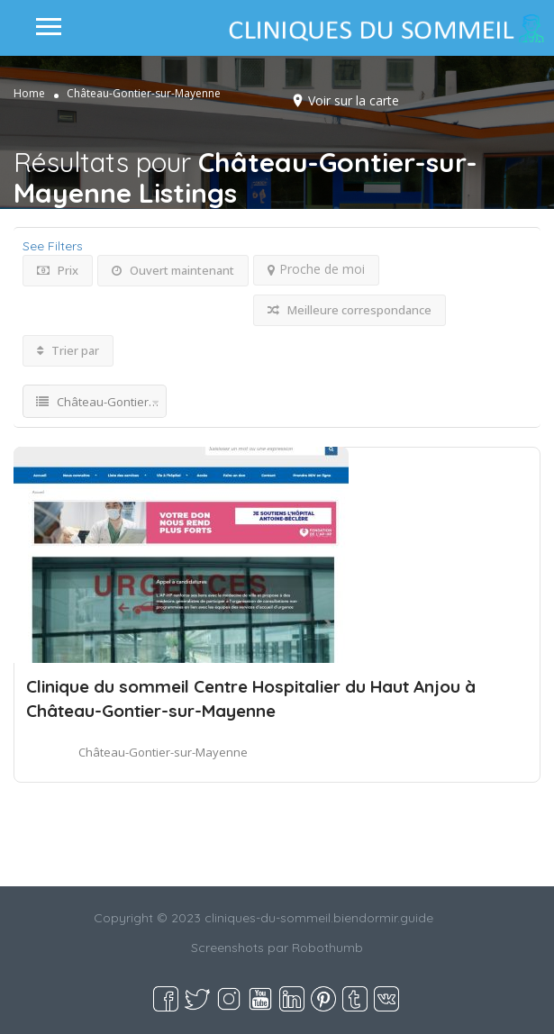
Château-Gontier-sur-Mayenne (163, 752)
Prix (57, 270)
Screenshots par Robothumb (277, 947)
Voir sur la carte (353, 100)
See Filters (53, 246)
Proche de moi (316, 268)
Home (29, 93)
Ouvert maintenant (173, 270)
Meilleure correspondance (349, 310)
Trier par (68, 350)
